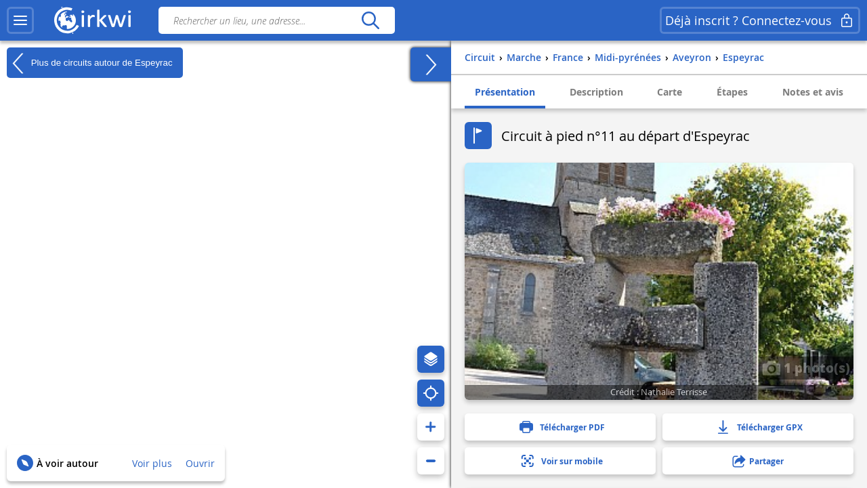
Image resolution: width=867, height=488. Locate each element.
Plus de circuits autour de (90, 63)
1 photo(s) (806, 367)
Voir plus (152, 463)
